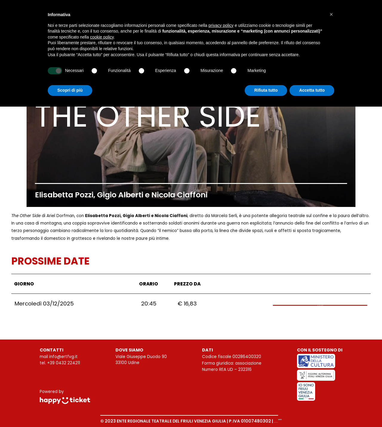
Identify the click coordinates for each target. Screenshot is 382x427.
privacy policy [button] (221, 25)
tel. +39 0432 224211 (60, 363)
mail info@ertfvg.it (59, 357)
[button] (331, 14)
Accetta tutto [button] (312, 90)
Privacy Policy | (262, 421)
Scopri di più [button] (70, 90)
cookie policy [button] (102, 37)
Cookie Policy (296, 421)
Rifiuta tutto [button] (266, 90)
